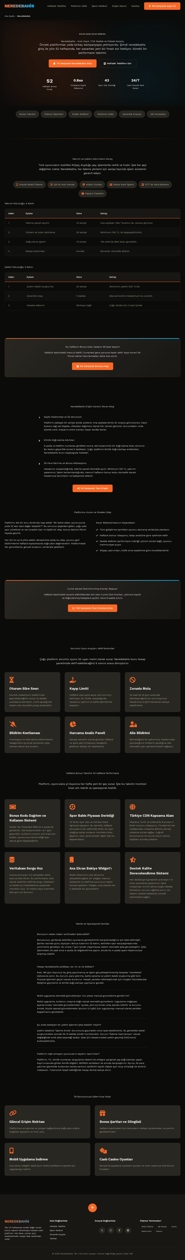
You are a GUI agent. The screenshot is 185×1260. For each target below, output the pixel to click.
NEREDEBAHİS (19, 5)
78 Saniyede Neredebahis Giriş (72, 63)
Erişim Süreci (119, 6)
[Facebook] (119, 1230)
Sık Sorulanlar (158, 114)
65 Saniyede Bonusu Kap (93, 366)
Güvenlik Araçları (132, 114)
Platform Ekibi (79, 6)
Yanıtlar (135, 6)
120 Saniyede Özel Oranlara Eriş (93, 608)
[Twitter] (102, 1230)
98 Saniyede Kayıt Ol (162, 6)
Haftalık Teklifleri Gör (118, 63)
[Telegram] (128, 1230)
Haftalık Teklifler (56, 6)
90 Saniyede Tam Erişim (92, 488)
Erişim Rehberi (80, 114)
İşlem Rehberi (99, 6)
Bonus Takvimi (27, 114)
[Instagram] (111, 1230)
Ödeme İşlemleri (53, 114)
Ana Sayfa (9, 16)
